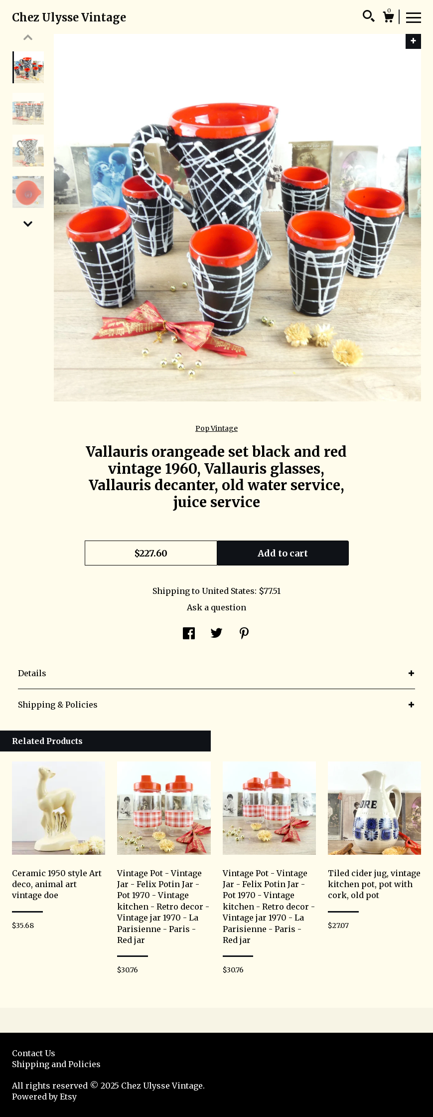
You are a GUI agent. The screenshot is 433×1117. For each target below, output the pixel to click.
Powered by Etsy (44, 1097)
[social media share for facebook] (189, 634)
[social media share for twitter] (216, 634)
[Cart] (388, 18)
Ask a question (216, 607)
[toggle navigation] (413, 16)
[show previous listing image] (27, 37)
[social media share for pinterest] (244, 634)
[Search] (369, 17)
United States (228, 591)
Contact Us (33, 1053)
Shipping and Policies (56, 1064)
